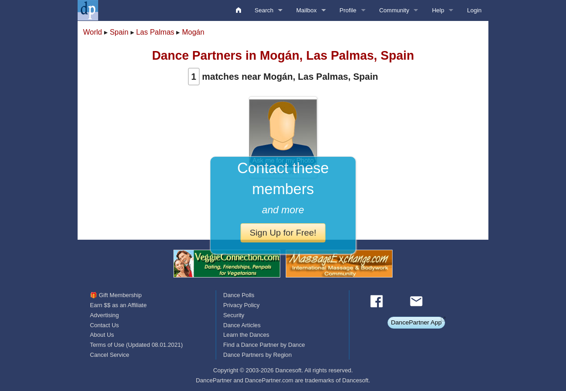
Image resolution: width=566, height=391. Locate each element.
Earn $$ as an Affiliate (118, 305)
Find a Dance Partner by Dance (264, 344)
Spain (119, 32)
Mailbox (306, 10)
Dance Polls (238, 295)
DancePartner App (416, 322)
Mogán (193, 32)
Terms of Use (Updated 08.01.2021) (136, 344)
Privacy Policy (241, 305)
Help (438, 10)
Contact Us (104, 325)
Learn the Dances (246, 334)
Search (264, 10)
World (92, 32)
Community (394, 10)
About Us (102, 334)
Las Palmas (155, 32)
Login (474, 10)
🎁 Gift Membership (116, 295)
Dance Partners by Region (257, 354)
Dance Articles (242, 325)
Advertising (104, 315)
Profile (348, 10)
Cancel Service (109, 354)
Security (233, 315)
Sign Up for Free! (283, 232)
